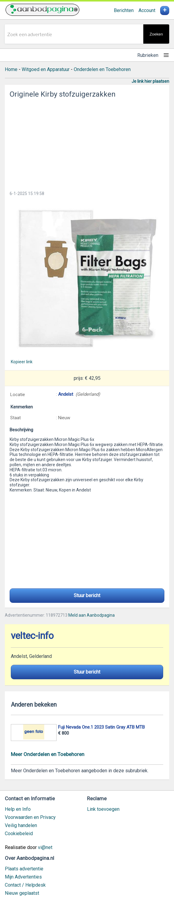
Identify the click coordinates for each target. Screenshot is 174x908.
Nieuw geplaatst (22, 893)
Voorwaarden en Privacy (30, 817)
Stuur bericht (87, 595)
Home (11, 69)
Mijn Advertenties (23, 877)
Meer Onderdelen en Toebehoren (47, 754)
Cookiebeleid (19, 833)
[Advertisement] (87, 143)
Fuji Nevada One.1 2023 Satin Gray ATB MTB (101, 727)
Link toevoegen (103, 809)
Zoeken (156, 34)
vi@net (45, 847)
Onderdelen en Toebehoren (102, 69)
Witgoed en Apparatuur (46, 69)
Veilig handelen (21, 825)
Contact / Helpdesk (25, 885)
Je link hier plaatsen (150, 81)
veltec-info (32, 635)
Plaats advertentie (24, 869)
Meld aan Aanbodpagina (91, 615)
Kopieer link (22, 361)
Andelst (65, 394)
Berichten (124, 10)
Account (146, 10)
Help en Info (18, 809)
